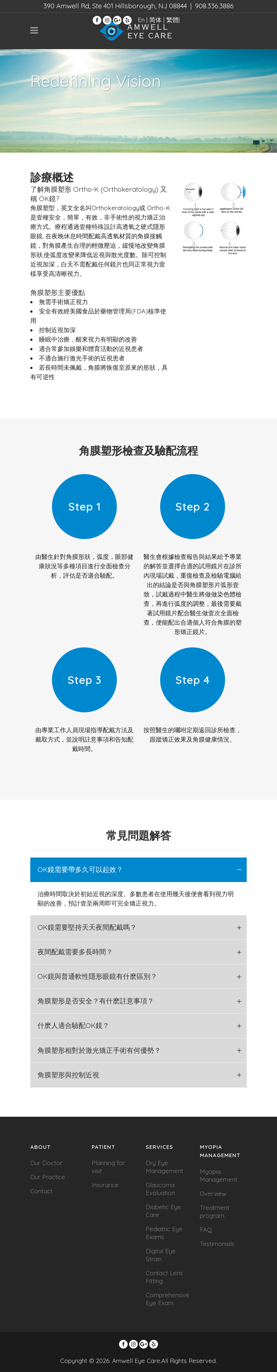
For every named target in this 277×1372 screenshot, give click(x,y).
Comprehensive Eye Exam (167, 1299)
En (141, 19)
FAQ (206, 1229)
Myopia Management (218, 1175)
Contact (41, 1191)
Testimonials (217, 1243)
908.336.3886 (214, 5)
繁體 (172, 19)
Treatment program (214, 1211)
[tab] (138, 870)
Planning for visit (108, 1167)
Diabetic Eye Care (163, 1211)
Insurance (105, 1185)
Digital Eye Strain (161, 1255)
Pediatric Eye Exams (164, 1233)
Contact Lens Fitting (164, 1277)
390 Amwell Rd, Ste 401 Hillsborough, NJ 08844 (115, 5)
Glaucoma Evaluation (160, 1189)
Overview (213, 1193)
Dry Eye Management (164, 1167)
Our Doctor (46, 1163)
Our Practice (47, 1177)
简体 (155, 19)
